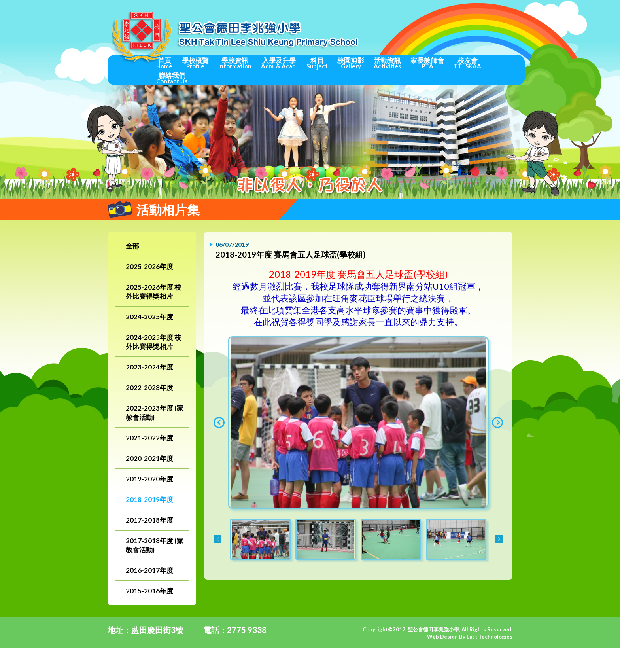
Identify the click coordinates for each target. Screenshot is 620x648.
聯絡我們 (171, 78)
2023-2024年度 (149, 367)
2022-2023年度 (149, 387)
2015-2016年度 (149, 591)
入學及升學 (279, 63)
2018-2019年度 (149, 499)
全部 (132, 246)
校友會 (467, 63)
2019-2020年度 (149, 479)
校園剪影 (350, 63)
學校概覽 (195, 63)
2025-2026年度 (149, 266)
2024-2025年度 (149, 317)
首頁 (164, 63)
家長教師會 (427, 63)
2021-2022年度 (149, 438)
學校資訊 (234, 63)
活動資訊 (387, 63)
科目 (317, 63)
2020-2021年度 (149, 458)
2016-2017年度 (149, 570)
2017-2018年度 (149, 520)
